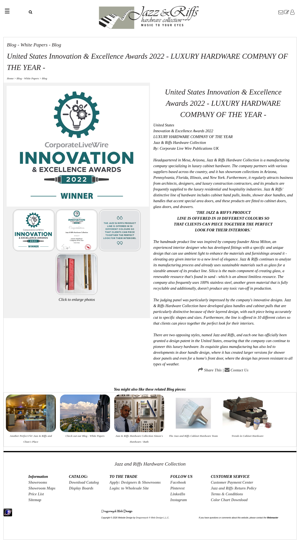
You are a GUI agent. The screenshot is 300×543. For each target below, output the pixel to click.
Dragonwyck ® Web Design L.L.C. (152, 518)
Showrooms (37, 482)
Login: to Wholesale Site (129, 488)
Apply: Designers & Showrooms (135, 482)
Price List (36, 494)
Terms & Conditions (227, 494)
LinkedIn (177, 494)
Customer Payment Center (232, 482)
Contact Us (236, 370)
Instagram (178, 500)
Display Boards (81, 488)
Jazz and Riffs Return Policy (233, 488)
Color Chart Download (229, 500)
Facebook (178, 482)
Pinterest (177, 488)
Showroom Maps (41, 488)
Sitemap (34, 500)
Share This (210, 370)
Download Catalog (84, 482)
